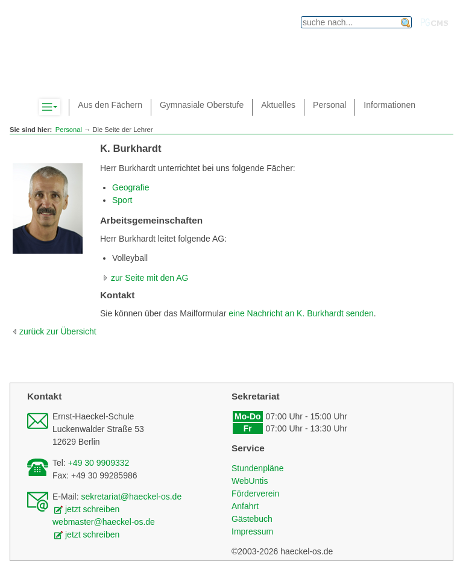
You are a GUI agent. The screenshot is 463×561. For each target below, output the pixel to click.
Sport (122, 200)
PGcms (434, 22)
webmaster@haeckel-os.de (103, 522)
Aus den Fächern (110, 105)
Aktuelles (278, 105)
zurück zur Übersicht (57, 331)
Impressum (252, 531)
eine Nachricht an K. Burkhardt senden (300, 313)
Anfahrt (245, 506)
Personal (68, 129)
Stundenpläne (257, 468)
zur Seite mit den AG (149, 278)
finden (406, 23)
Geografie (130, 187)
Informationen (389, 105)
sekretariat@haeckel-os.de (131, 496)
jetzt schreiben (92, 509)
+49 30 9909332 (99, 463)
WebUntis (250, 481)
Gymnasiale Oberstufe (202, 105)
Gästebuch (252, 519)
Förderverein (255, 493)
